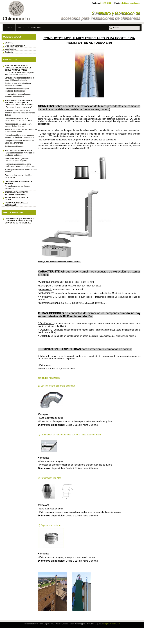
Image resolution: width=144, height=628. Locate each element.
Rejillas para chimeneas (14, 146)
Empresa (9, 43)
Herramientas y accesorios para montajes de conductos (18, 95)
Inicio (10, 27)
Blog (21, 27)
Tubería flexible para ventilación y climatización (18, 176)
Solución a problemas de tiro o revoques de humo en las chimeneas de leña (20, 113)
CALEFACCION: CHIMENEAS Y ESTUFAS (18, 182)
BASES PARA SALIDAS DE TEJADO (16, 198)
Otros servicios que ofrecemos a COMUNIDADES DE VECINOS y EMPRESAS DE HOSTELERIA (19, 220)
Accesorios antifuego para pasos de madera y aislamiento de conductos (19, 136)
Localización (10, 49)
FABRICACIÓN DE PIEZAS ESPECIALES (16, 204)
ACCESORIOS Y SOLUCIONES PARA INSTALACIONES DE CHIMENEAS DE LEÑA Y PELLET (19, 102)
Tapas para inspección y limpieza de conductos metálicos (20, 154)
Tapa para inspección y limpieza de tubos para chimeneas (19, 142)
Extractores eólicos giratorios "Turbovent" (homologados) (17, 159)
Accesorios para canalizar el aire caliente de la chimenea (18, 125)
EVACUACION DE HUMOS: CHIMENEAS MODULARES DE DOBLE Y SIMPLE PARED (18, 68)
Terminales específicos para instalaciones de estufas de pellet (18, 119)
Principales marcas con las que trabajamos (17, 187)
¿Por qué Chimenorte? (15, 46)
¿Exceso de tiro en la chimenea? (18, 107)
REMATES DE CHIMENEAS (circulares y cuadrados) (16, 193)
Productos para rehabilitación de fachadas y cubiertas (18, 84)
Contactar (35, 27)
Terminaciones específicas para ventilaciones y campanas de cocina (19, 165)
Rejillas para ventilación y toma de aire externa (20, 171)
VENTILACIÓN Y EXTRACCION (18, 150)
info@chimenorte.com (111, 624)
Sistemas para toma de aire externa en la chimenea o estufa (21, 130)
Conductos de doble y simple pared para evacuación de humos (19, 73)
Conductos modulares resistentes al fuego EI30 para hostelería (19, 79)
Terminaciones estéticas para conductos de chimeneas (17, 90)
